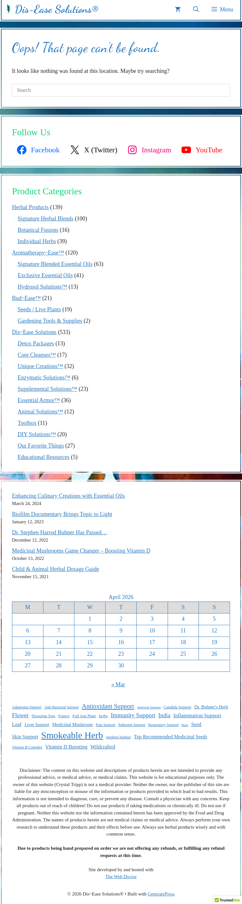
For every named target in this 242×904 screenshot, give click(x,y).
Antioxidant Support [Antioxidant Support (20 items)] (108, 706)
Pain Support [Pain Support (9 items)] (105, 725)
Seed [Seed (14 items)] (196, 724)
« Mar (118, 684)
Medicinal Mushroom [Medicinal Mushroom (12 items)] (72, 724)
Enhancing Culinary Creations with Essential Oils (68, 496)
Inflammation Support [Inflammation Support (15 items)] (197, 716)
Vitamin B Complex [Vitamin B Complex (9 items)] (27, 747)
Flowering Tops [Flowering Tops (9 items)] (43, 716)
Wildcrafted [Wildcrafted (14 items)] (102, 747)
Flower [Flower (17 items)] (20, 715)
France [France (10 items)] (63, 715)
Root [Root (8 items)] (185, 725)
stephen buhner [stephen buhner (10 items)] (118, 737)
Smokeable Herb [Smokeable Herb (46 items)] (72, 735)
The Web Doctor (120, 876)
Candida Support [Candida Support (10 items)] (177, 707)
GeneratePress (161, 893)
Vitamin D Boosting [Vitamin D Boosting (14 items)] (66, 747)
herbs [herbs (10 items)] (103, 715)
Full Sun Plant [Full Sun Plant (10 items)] (84, 715)
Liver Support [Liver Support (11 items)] (37, 724)
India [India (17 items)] (164, 715)
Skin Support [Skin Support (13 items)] (25, 736)
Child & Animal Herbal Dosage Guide (55, 569)
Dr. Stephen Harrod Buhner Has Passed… (59, 532)
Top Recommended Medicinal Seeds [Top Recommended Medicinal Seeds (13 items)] (170, 736)
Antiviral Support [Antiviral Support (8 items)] (149, 707)
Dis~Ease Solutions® (56, 9)
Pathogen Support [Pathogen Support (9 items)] (131, 725)
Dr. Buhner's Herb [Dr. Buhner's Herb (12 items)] (211, 706)
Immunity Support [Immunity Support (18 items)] (133, 715)
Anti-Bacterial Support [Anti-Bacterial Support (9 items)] (61, 707)
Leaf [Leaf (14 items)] (16, 724)
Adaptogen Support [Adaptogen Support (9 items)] (26, 707)
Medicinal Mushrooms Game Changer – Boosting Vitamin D (81, 551)
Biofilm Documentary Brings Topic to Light (62, 514)
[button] (196, 9)
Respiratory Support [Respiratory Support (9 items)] (163, 725)
